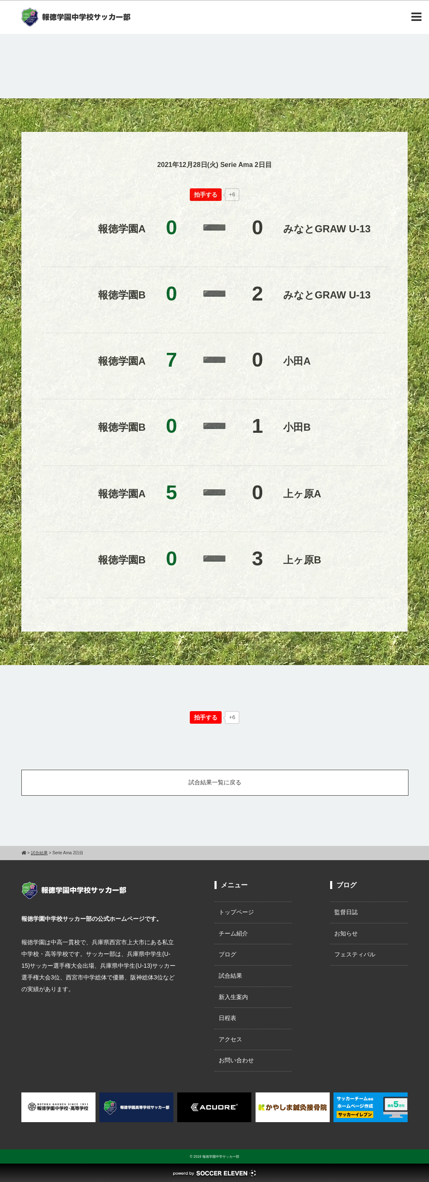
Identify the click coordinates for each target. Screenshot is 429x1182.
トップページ (236, 912)
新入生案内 (233, 997)
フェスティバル (354, 954)
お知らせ (346, 933)
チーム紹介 (233, 933)
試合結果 (230, 975)
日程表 (227, 1018)
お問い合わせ (236, 1060)
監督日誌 (346, 912)
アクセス (230, 1039)
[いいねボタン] (206, 194)
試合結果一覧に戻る (215, 782)
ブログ (227, 954)
